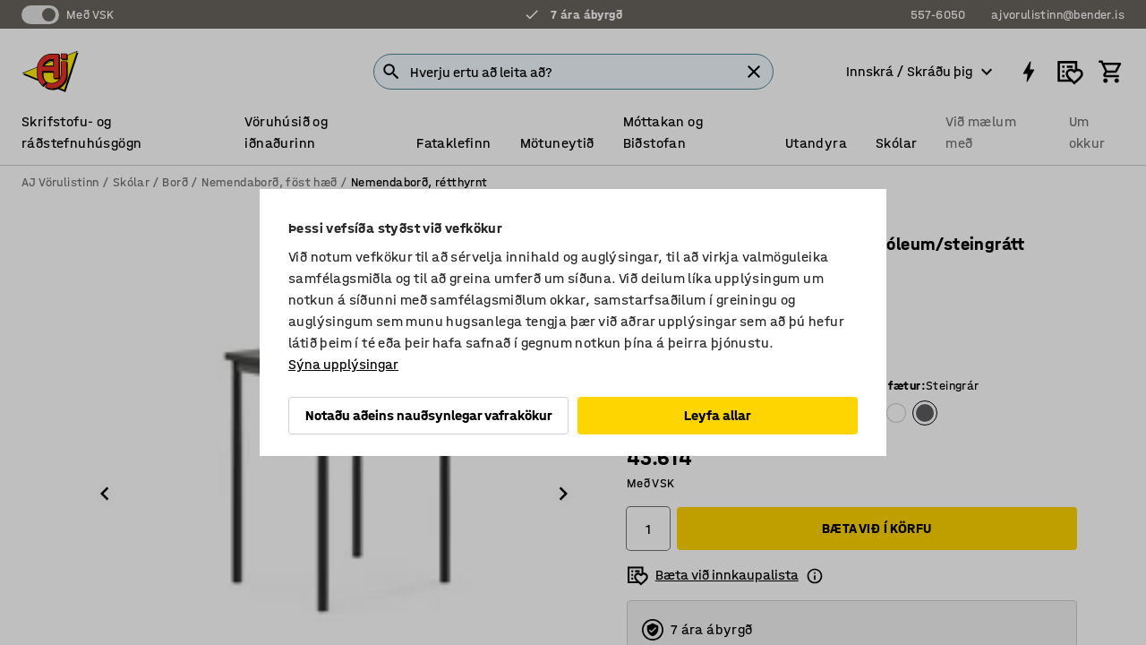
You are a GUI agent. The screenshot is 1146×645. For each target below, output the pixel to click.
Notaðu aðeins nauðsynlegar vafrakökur (428, 415)
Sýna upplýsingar (343, 364)
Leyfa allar (717, 415)
